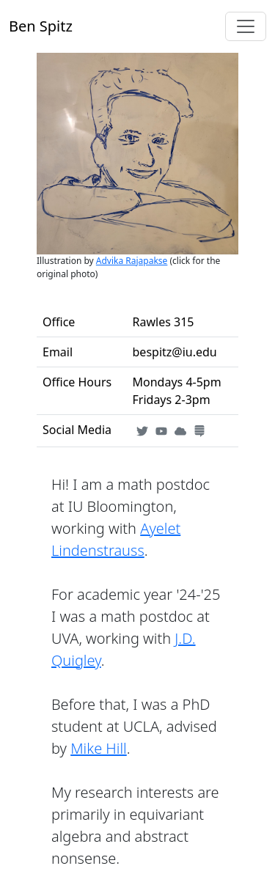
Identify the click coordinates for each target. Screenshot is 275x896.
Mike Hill (98, 748)
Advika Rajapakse (132, 260)
